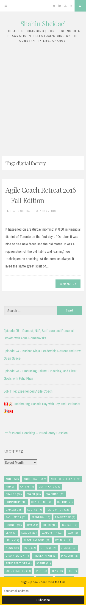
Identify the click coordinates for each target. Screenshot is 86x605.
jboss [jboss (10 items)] (50, 525)
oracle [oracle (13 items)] (68, 548)
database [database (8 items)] (14, 510)
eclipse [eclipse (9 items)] (34, 510)
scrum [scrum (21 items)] (43, 563)
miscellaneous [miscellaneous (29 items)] (37, 540)
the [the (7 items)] (72, 571)
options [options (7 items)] (48, 548)
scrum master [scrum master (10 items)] (18, 571)
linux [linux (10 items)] (12, 540)
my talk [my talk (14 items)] (63, 540)
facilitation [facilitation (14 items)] (58, 510)
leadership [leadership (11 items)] (52, 533)
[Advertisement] (43, 98)
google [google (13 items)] (14, 525)
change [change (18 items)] (14, 494)
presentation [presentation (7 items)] (45, 556)
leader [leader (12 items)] (29, 533)
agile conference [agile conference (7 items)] (65, 479)
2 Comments (48, 211)
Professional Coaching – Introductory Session (36, 432)
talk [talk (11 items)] (41, 571)
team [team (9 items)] (57, 571)
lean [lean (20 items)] (73, 533)
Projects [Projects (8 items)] (69, 556)
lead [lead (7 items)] (11, 533)
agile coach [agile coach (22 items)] (35, 479)
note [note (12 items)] (30, 548)
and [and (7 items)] (10, 487)
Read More (68, 283)
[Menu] (5, 6)
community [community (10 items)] (16, 502)
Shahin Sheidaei (43, 23)
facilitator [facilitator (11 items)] (16, 517)
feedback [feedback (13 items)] (40, 517)
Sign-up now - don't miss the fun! (43, 582)
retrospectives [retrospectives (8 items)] (19, 563)
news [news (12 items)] (12, 548)
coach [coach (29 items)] (34, 494)
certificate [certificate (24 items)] (49, 487)
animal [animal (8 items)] (27, 487)
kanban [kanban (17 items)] (69, 525)
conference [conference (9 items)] (42, 502)
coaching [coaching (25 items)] (55, 494)
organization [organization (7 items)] (17, 556)
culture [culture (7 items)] (65, 502)
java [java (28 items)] (32, 525)
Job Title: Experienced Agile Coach (28, 391)
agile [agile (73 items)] (12, 479)
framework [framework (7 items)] (65, 517)
